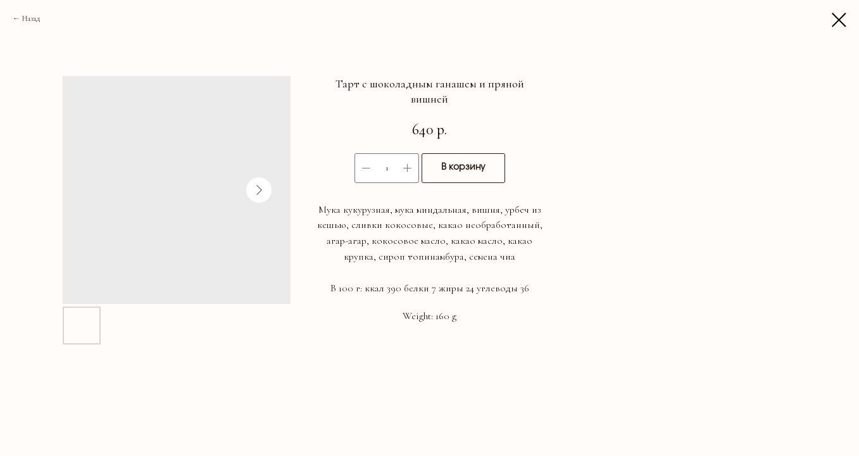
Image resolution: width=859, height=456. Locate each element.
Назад (31, 18)
